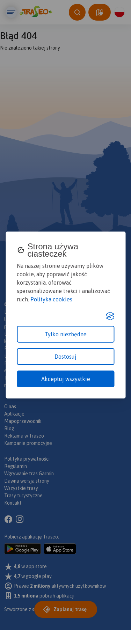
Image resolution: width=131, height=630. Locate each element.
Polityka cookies (51, 299)
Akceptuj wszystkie (65, 379)
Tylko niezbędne (66, 334)
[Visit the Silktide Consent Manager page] (110, 316)
